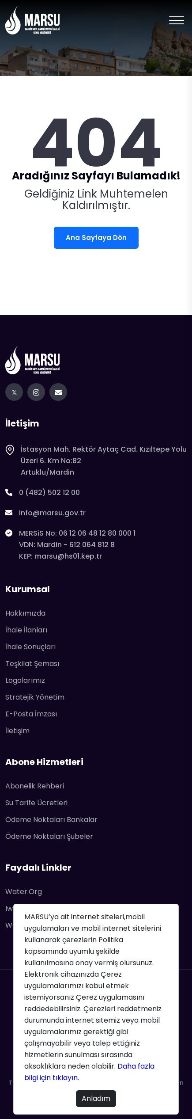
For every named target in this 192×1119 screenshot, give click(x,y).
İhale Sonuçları (30, 647)
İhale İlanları (26, 630)
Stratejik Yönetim (34, 697)
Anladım (96, 1098)
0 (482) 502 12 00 (42, 493)
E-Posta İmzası (31, 714)
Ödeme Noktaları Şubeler (49, 836)
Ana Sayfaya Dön (96, 237)
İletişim (17, 731)
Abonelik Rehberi (34, 786)
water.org (23, 892)
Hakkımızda (25, 613)
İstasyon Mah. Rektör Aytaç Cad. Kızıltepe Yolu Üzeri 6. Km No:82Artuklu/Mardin (96, 461)
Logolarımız (25, 680)
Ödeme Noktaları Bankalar (51, 820)
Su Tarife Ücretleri (36, 803)
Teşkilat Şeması (32, 663)
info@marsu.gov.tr (45, 513)
